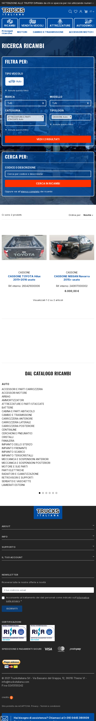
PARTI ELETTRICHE (13, 470)
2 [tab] (43, 493)
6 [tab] (56, 493)
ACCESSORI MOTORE (14, 392)
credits (7, 697)
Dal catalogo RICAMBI (48, 374)
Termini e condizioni (50, 706)
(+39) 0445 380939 (76, 717)
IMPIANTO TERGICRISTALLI (17, 455)
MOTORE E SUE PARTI (15, 466)
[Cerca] (48, 174)
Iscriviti (12, 608)
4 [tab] (49, 493)
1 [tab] (39, 493)
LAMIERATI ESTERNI (13, 484)
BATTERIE (7, 407)
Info (48, 536)
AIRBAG (6, 396)
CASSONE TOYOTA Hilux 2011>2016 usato (24, 278)
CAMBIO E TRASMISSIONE (17, 414)
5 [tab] (53, 493)
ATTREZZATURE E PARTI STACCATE (23, 403)
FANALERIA (8, 440)
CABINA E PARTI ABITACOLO (18, 411)
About (48, 526)
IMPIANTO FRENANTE (14, 448)
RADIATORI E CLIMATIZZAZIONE (20, 473)
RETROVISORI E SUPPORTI (17, 477)
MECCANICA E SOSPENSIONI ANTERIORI (25, 459)
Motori (22, 32)
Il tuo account (48, 557)
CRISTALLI (7, 437)
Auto (19, 81)
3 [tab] (46, 493)
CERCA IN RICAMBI (48, 183)
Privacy (34, 706)
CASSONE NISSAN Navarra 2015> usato (72, 278)
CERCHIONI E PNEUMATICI (17, 433)
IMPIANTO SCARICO (13, 451)
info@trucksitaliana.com (15, 681)
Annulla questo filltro (18, 90)
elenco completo (30, 191)
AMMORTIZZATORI (13, 400)
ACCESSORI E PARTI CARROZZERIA (22, 389)
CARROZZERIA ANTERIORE (17, 418)
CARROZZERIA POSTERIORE (18, 425)
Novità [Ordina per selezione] (88, 215)
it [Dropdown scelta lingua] (92, 11)
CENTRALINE (9, 429)
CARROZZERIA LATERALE (16, 422)
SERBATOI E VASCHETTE (16, 481)
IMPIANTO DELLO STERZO (17, 444)
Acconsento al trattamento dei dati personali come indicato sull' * (47, 599)
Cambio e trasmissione (48, 32)
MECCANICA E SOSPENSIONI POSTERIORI (26, 462)
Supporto (48, 546)
